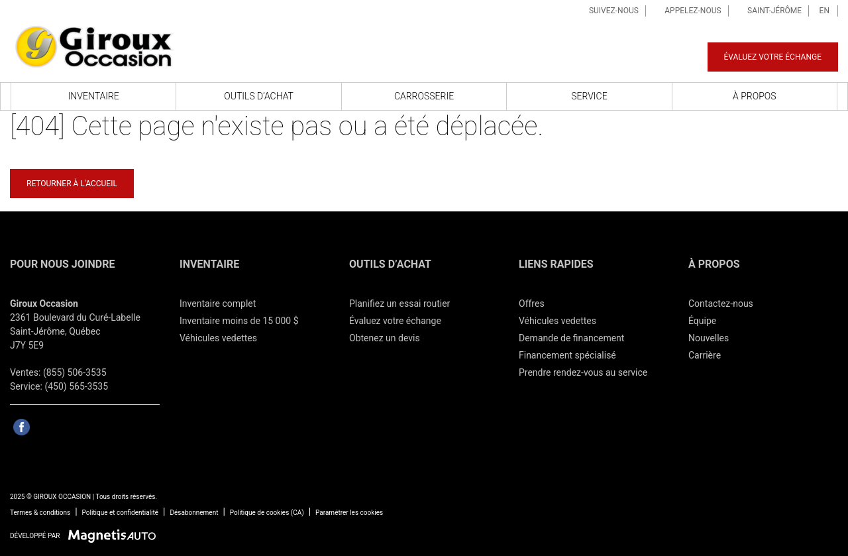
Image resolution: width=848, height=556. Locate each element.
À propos (754, 96)
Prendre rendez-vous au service (583, 372)
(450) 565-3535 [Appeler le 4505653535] (76, 386)
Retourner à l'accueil (71, 183)
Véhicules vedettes (218, 338)
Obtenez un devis (384, 338)
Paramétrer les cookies (349, 512)
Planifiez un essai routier (399, 303)
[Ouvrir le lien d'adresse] (75, 331)
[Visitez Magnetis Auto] (115, 535)
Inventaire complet (218, 303)
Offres (532, 303)
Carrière (704, 355)
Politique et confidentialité (120, 512)
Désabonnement (194, 512)
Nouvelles (708, 338)
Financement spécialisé (567, 355)
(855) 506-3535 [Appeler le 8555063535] (75, 372)
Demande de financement (571, 338)
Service (589, 96)
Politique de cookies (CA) (267, 512)
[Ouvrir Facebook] (21, 427)
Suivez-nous (608, 10)
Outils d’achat (258, 96)
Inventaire (93, 96)
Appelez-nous (688, 10)
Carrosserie (424, 96)
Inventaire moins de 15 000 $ (239, 320)
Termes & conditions (40, 512)
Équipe (702, 320)
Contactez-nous (720, 303)
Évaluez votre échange (773, 57)
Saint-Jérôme (769, 10)
